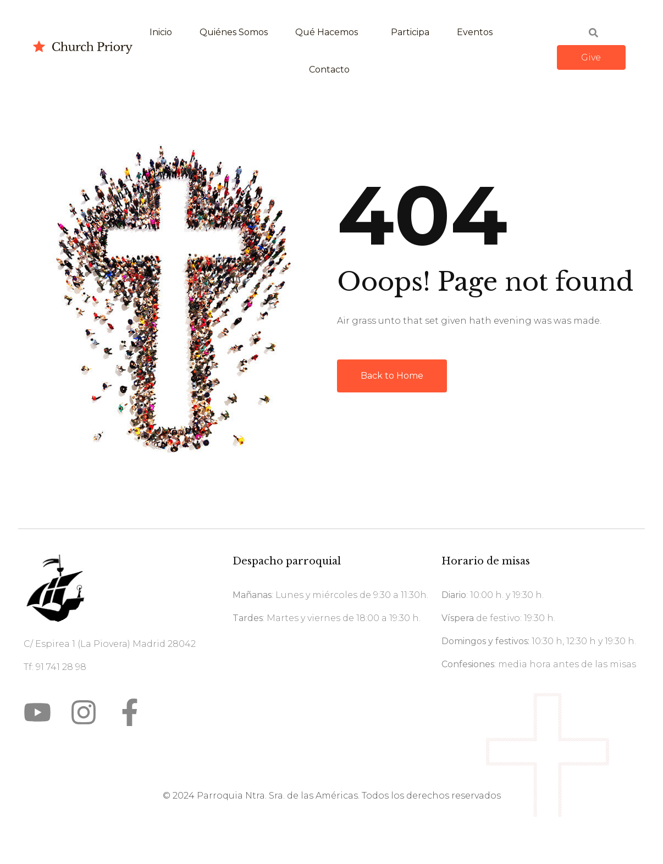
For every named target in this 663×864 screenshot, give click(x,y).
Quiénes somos (234, 32)
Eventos (475, 32)
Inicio (161, 32)
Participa (410, 32)
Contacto (329, 69)
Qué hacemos (326, 32)
